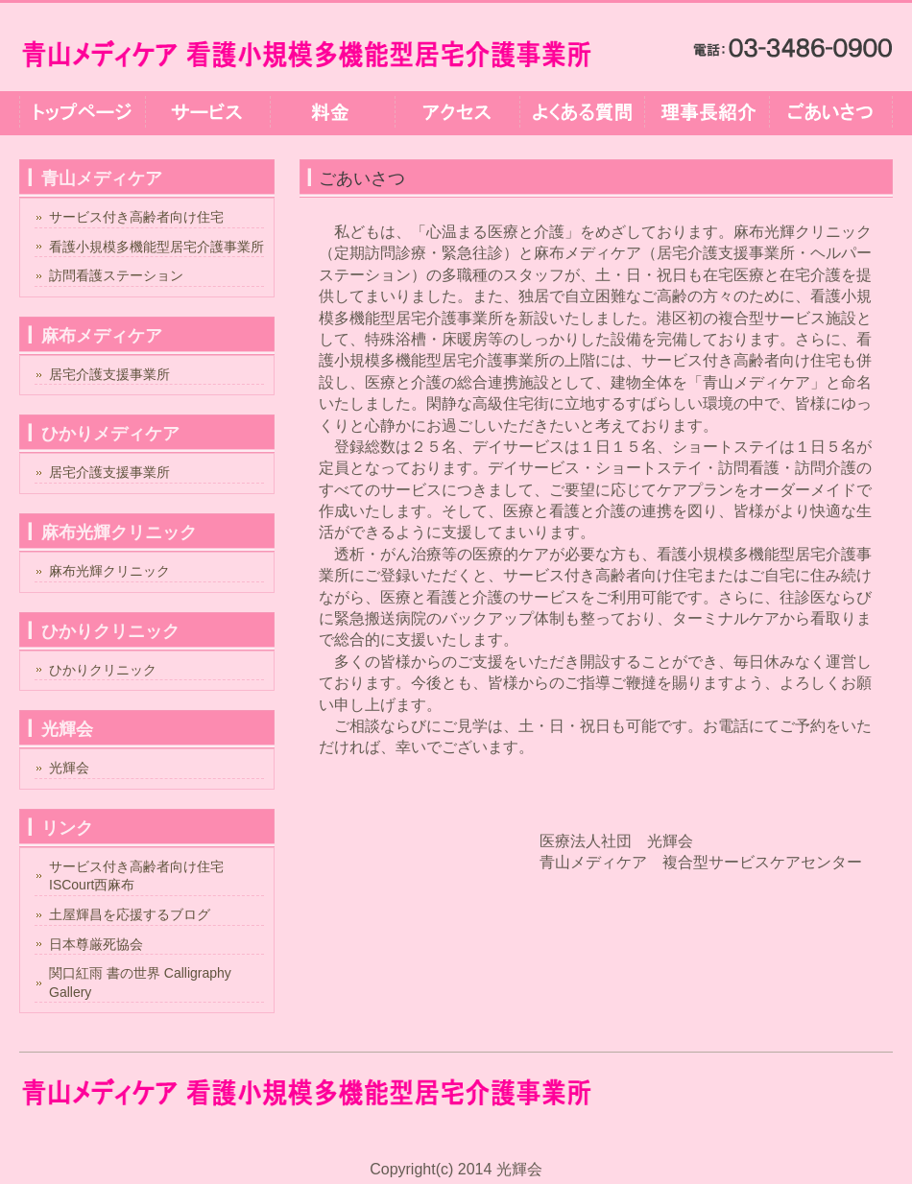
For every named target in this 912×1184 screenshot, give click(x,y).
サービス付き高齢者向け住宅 (136, 217)
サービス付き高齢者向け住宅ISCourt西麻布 (136, 876)
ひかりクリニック (102, 669)
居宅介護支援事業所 (109, 374)
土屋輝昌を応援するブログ (129, 914)
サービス (206, 113)
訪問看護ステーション (116, 275)
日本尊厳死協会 (96, 944)
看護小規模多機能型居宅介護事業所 (156, 246)
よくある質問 (580, 113)
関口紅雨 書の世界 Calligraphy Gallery (140, 982)
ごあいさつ (830, 113)
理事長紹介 (705, 113)
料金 (331, 113)
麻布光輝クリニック (109, 571)
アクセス (456, 113)
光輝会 (69, 767)
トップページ (81, 113)
